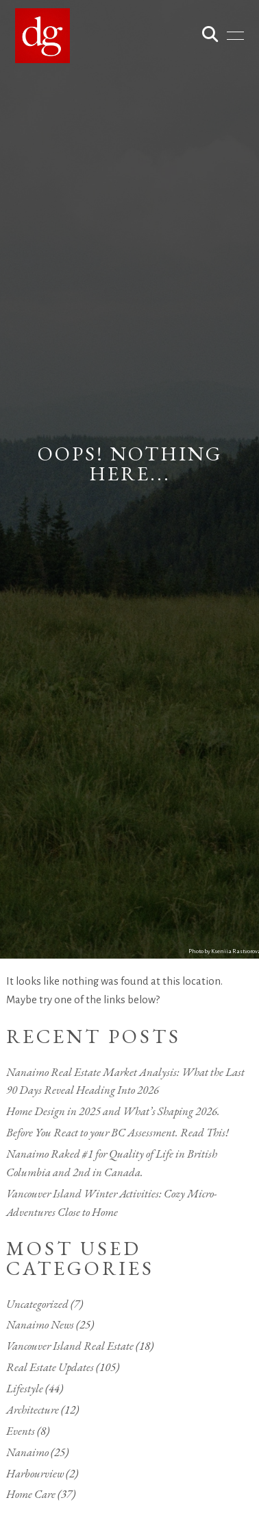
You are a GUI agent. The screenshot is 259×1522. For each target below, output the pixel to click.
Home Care (31, 1493)
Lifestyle (24, 1388)
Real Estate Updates (50, 1366)
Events (20, 1430)
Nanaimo (27, 1452)
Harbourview (35, 1473)
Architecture (32, 1409)
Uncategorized (37, 1303)
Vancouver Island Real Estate (70, 1345)
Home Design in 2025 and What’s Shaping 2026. (113, 1111)
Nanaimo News (40, 1324)
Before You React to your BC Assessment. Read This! (117, 1132)
